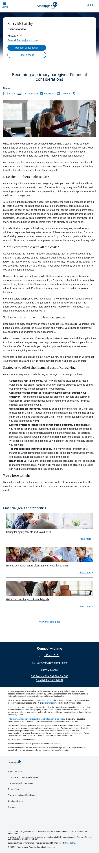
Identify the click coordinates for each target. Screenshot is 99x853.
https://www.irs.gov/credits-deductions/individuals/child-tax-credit (36, 719)
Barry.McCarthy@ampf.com (22, 40)
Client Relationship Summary (20, 783)
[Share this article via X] (74, 93)
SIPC (73, 843)
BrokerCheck (48, 703)
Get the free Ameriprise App (52, 823)
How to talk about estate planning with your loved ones (37, 565)
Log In (90, 4)
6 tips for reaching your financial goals (27, 599)
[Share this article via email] (9, 94)
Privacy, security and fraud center (22, 795)
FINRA (64, 843)
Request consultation (26, 47)
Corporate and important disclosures (24, 777)
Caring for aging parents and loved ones (28, 532)
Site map (11, 807)
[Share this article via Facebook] (47, 93)
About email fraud (15, 801)
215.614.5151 (15, 36)
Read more (85, 538)
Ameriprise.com (15, 771)
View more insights (49, 621)
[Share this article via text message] (27, 94)
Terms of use (13, 789)
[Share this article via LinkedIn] (63, 93)
